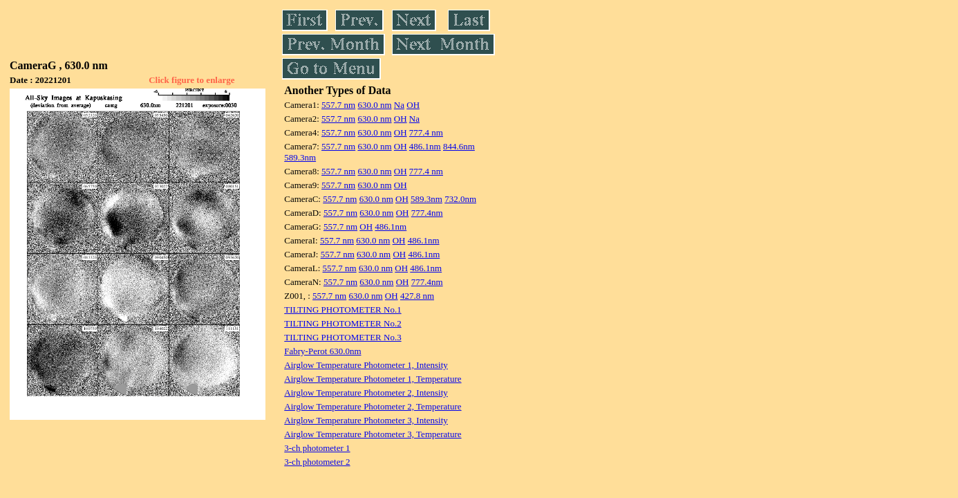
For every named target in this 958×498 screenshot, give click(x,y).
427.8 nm (417, 295)
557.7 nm (338, 105)
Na (399, 105)
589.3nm (300, 157)
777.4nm (427, 213)
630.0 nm (374, 105)
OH (413, 105)
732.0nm (460, 199)
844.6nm (459, 146)
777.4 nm (426, 132)
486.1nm (425, 146)
